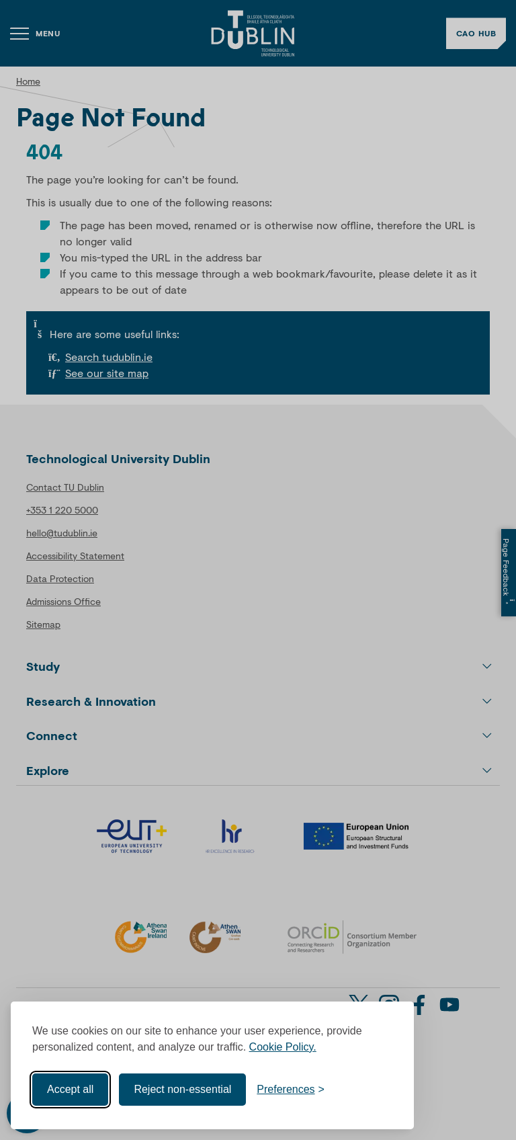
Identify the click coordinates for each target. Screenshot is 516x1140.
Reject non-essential (182, 1089)
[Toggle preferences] (291, 1089)
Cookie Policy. (282, 1047)
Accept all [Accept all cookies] (70, 1089)
